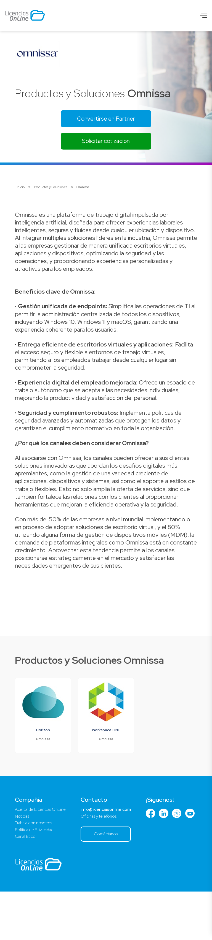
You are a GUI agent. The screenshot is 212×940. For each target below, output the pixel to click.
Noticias (22, 863)
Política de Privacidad (36, 877)
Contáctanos (111, 881)
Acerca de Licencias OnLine (42, 856)
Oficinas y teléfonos (104, 863)
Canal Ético (26, 884)
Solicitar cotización (106, 143)
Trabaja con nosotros (35, 870)
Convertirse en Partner (106, 119)
